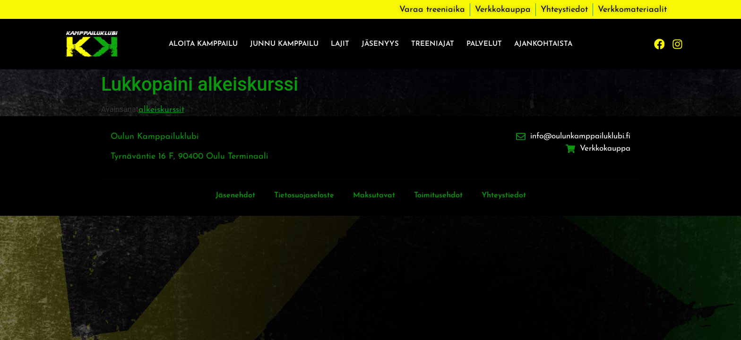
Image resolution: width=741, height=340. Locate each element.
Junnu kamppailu (284, 44)
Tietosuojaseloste (297, 195)
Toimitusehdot (444, 195)
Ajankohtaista (543, 44)
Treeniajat (432, 44)
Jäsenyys (380, 44)
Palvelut (484, 44)
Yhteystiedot (516, 195)
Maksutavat (374, 195)
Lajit (340, 44)
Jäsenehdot (222, 195)
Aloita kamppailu (203, 44)
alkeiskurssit (161, 109)
